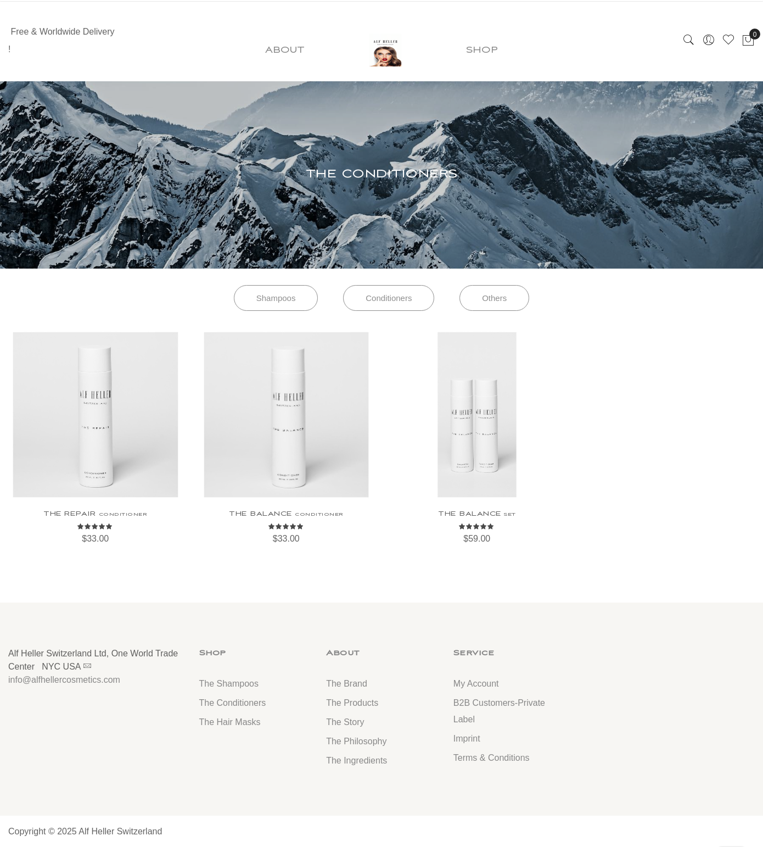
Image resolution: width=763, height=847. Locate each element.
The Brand (346, 683)
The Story (345, 722)
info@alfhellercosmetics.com (64, 679)
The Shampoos (229, 683)
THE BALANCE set (477, 513)
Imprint (466, 738)
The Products (352, 702)
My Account (476, 683)
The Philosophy (356, 741)
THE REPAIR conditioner (95, 513)
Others (494, 298)
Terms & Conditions (491, 757)
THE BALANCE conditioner (286, 513)
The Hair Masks (230, 722)
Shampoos (276, 298)
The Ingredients (356, 760)
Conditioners (389, 298)
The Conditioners (232, 702)
